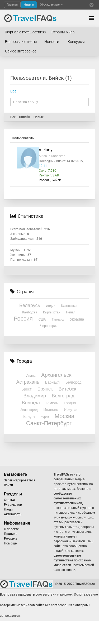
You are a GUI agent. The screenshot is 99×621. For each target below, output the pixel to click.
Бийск (56, 180)
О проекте (11, 529)
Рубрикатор (13, 505)
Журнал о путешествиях (25, 32)
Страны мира (63, 32)
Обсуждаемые (51, 4)
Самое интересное (20, 51)
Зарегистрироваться (19, 480)
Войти (8, 485)
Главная (12, 4)
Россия (44, 180)
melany (46, 149)
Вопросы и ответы (21, 41)
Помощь (10, 543)
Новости (51, 41)
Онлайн (24, 117)
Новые (29, 5)
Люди (8, 509)
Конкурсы (76, 41)
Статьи (9, 500)
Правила (10, 534)
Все (13, 91)
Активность (13, 514)
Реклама (10, 538)
